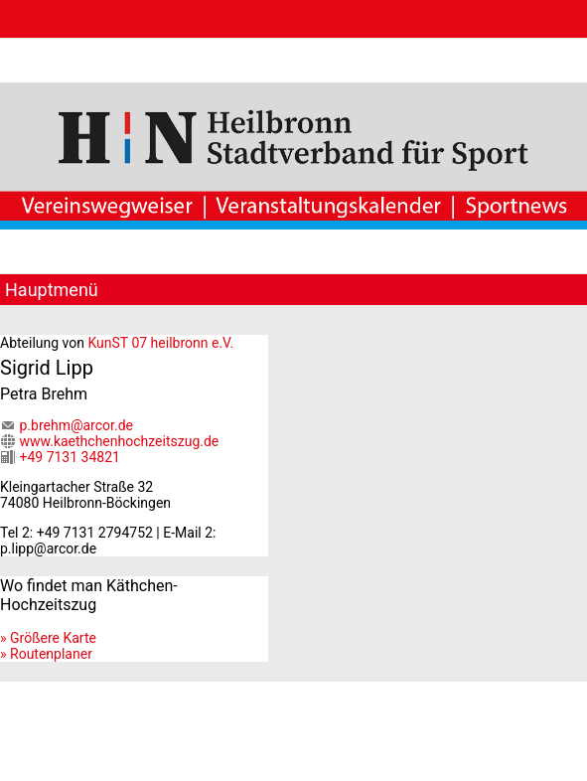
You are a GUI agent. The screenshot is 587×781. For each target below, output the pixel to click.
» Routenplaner (46, 654)
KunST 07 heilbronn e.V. (160, 343)
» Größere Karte (48, 638)
